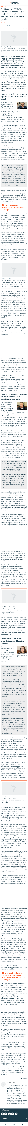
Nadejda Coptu (5, 23)
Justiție (3, 6)
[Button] (24, 29)
